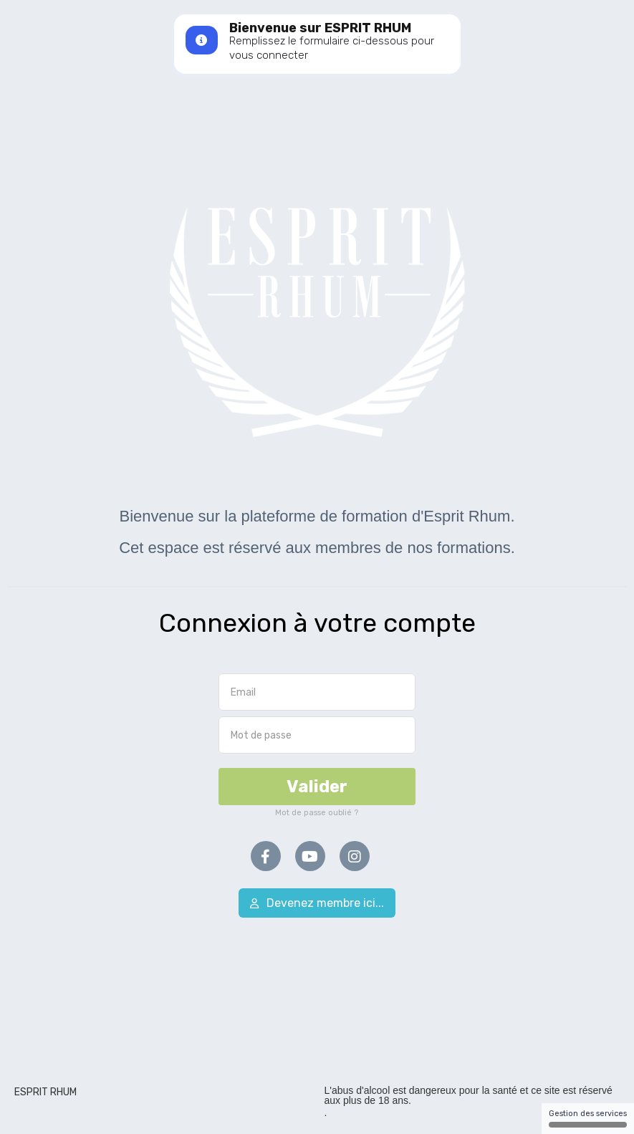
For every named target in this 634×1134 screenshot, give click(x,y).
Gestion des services (588, 1118)
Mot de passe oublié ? (316, 812)
